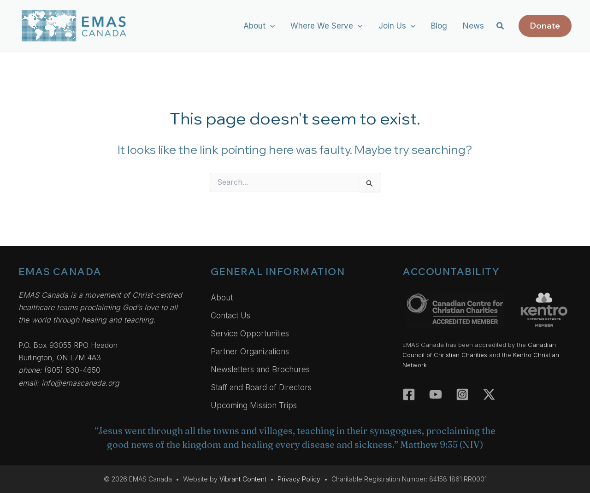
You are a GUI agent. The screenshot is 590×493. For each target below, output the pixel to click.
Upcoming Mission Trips (254, 405)
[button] (270, 25)
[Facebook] (408, 394)
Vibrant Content (242, 479)
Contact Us (230, 315)
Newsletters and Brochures (260, 369)
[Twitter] (489, 394)
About (222, 297)
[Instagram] (462, 394)
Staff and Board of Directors (261, 387)
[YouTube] (435, 394)
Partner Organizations (250, 351)
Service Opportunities (250, 333)
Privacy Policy (298, 479)
